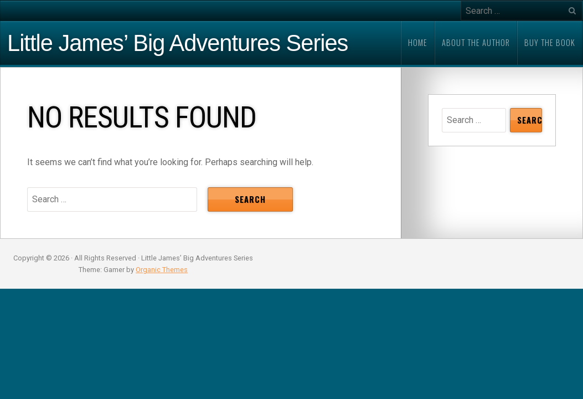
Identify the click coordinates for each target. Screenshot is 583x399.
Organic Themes (162, 269)
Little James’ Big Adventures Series (177, 43)
